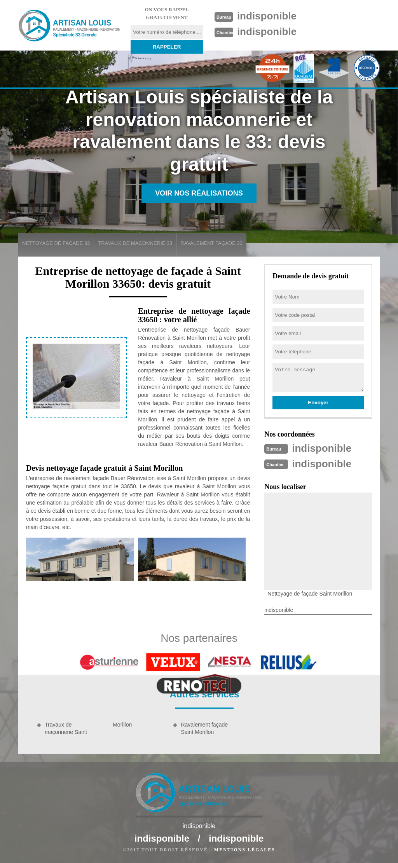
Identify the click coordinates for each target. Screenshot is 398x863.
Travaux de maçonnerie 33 (135, 243)
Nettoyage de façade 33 (56, 243)
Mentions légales (244, 850)
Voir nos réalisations (199, 193)
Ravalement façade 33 (211, 243)
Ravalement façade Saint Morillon (204, 728)
